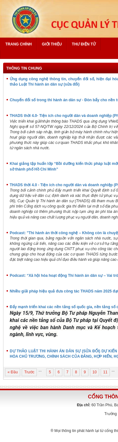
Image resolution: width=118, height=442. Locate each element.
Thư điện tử (84, 44)
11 (105, 372)
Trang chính (18, 44)
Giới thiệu (52, 44)
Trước (29, 372)
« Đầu (13, 372)
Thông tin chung (24, 68)
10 (95, 372)
